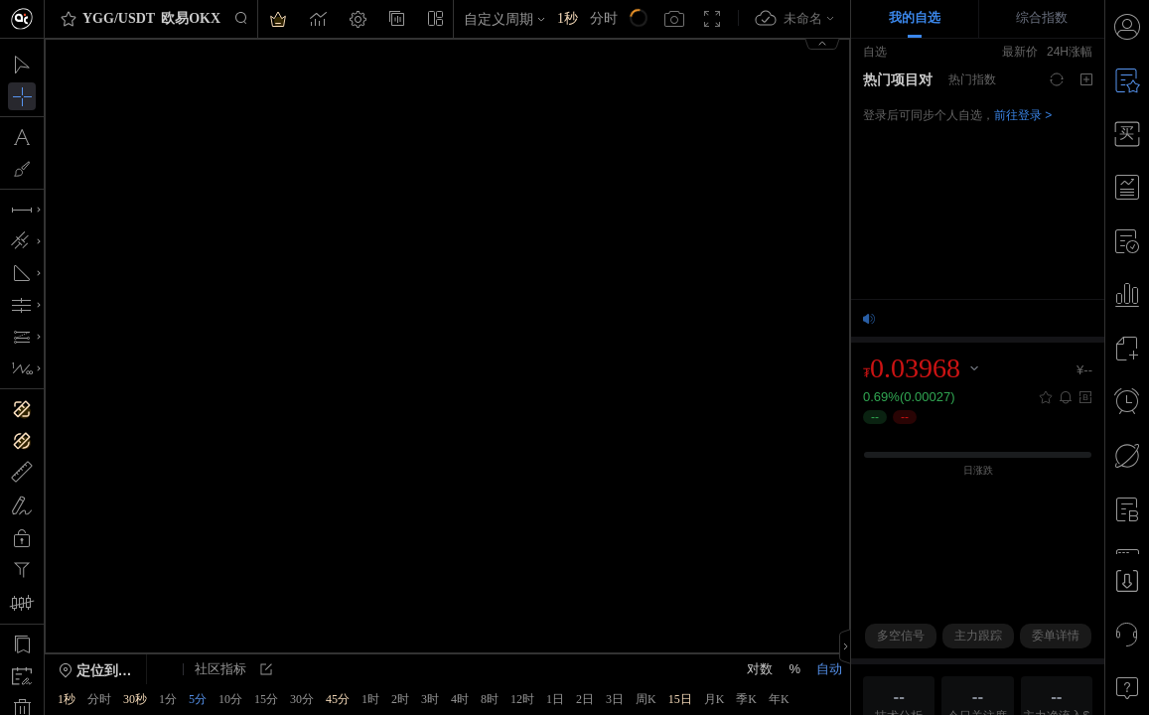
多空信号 (901, 636)
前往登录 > (1023, 115)
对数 (760, 668)
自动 (829, 668)
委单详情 (1055, 636)
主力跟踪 (978, 636)
